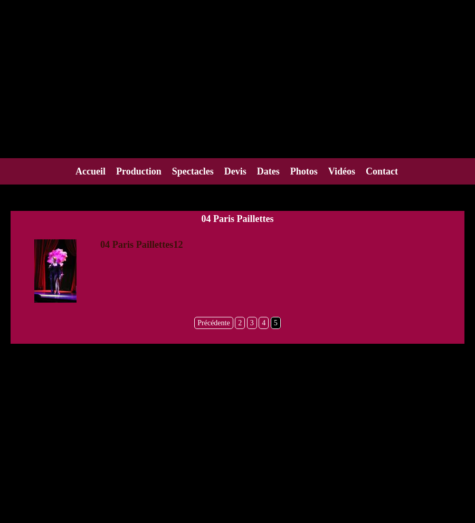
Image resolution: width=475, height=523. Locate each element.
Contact (382, 171)
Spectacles (193, 171)
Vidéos (341, 171)
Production (139, 171)
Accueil (90, 171)
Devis (235, 171)
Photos (304, 171)
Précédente (213, 323)
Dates (268, 171)
